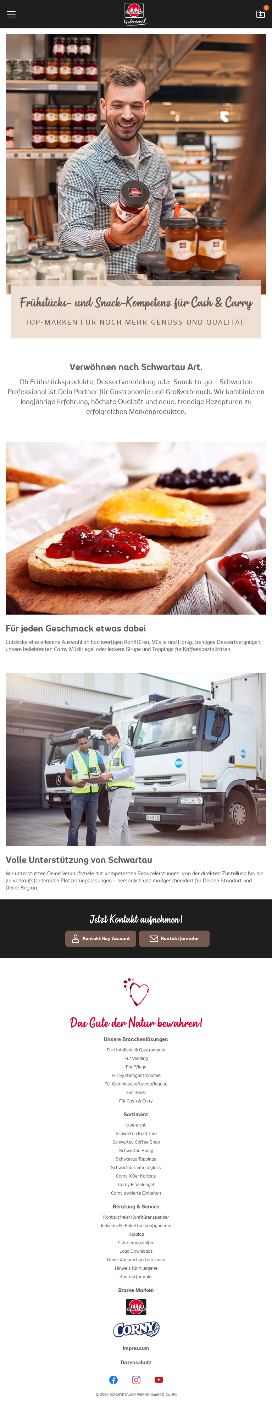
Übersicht (136, 1126)
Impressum (136, 1349)
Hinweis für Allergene (136, 1269)
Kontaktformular (136, 1278)
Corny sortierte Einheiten (136, 1194)
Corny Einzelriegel (136, 1186)
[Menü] (28, 14)
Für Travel (136, 1093)
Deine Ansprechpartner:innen (136, 1261)
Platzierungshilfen (136, 1244)
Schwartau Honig (136, 1152)
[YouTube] (159, 1380)
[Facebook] (113, 1380)
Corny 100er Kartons (136, 1177)
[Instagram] (136, 1380)
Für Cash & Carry (136, 1102)
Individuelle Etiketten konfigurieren (136, 1227)
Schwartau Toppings (136, 1160)
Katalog (136, 1235)
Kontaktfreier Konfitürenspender (136, 1218)
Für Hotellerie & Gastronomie (136, 1051)
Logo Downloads (136, 1252)
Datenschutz (136, 1363)
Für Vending (136, 1059)
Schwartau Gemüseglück (136, 1169)
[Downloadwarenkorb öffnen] (260, 14)
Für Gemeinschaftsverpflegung (136, 1085)
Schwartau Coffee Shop (136, 1143)
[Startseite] (136, 14)
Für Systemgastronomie (136, 1076)
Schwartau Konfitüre (136, 1135)
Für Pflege (136, 1068)
